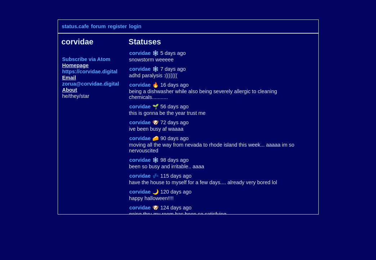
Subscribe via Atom (86, 59)
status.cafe (75, 26)
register (117, 26)
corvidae (140, 53)
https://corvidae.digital (90, 71)
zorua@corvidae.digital (90, 84)
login (135, 26)
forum (98, 26)
